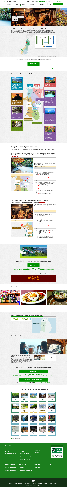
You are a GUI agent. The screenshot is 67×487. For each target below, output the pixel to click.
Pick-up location (37, 452)
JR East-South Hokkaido (33, 379)
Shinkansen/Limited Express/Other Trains (26, 470)
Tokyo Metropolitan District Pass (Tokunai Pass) (26, 457)
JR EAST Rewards (37, 467)
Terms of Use (45, 483)
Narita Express (22, 467)
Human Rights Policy (27, 483)
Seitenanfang (54, 439)
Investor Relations (34, 1)
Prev (12, 165)
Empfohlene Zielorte (18, 6)
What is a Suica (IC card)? (8, 472)
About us (28, 1)
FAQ (50, 4)
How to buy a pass (37, 450)
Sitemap (51, 483)
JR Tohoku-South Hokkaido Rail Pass (10, 453)
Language (60, 1)
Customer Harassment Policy (18, 483)
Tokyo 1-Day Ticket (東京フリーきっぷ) (25, 459)
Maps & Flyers (56, 483)
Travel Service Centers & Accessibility (10, 470)
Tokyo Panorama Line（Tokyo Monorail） (26, 472)
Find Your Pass (9, 4)
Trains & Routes (31, 4)
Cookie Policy (40, 483)
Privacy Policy (34, 483)
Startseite (12, 6)
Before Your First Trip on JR (20, 4)
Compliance (10, 483)
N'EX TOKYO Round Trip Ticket (24, 453)
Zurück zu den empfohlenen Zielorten (16, 438)
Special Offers (42, 4)
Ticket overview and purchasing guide (10, 467)
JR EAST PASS (33, 63)
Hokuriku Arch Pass (8, 456)
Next (32, 165)
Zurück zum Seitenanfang (15, 439)
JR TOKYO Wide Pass (23, 451)
